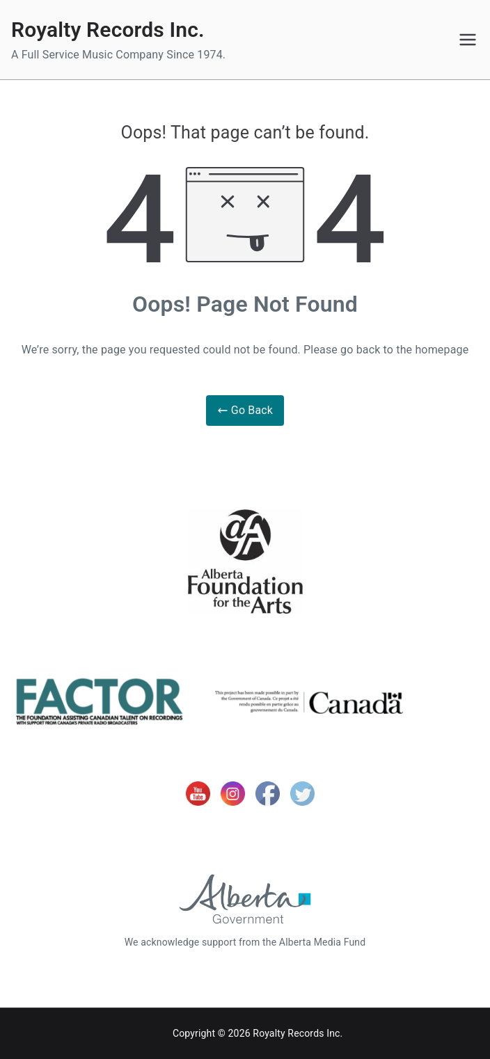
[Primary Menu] (468, 39)
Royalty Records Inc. (108, 29)
